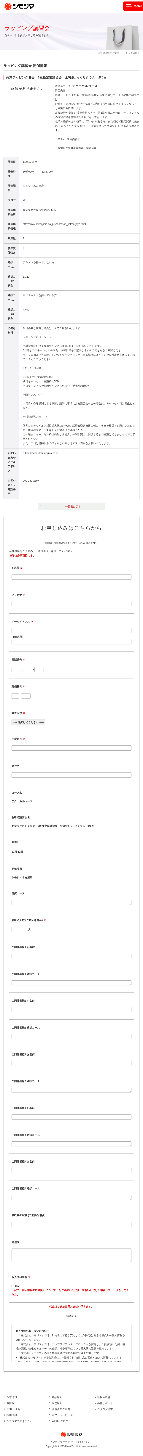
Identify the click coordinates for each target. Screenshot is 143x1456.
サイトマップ (83, 1447)
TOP (98, 53)
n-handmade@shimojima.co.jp (40, 453)
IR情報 (10, 1408)
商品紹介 (57, 1402)
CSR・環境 (13, 1414)
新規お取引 (103, 1402)
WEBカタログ (60, 1426)
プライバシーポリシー (63, 1447)
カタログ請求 (105, 1414)
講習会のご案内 (111, 53)
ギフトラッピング (62, 1420)
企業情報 (12, 1402)
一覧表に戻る (73, 506)
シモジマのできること (20, 1426)
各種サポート (105, 1408)
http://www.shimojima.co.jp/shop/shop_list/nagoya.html (54, 224)
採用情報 (12, 1420)
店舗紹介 (57, 1408)
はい (17, 1291)
